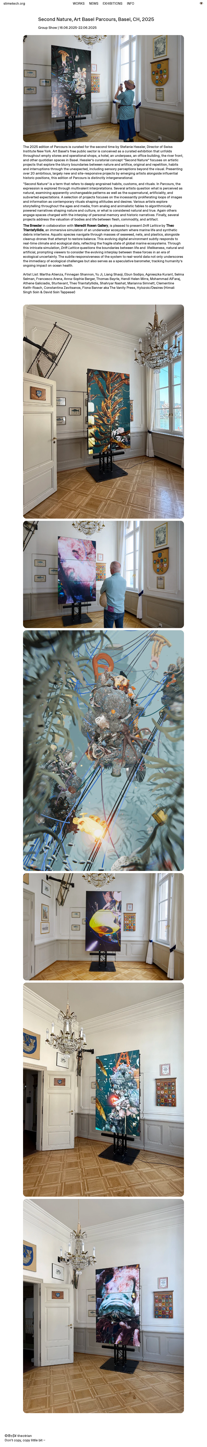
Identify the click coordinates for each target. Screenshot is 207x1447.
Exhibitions (112, 3)
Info (130, 3)
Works (78, 3)
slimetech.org (13, 3)
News (93, 3)
